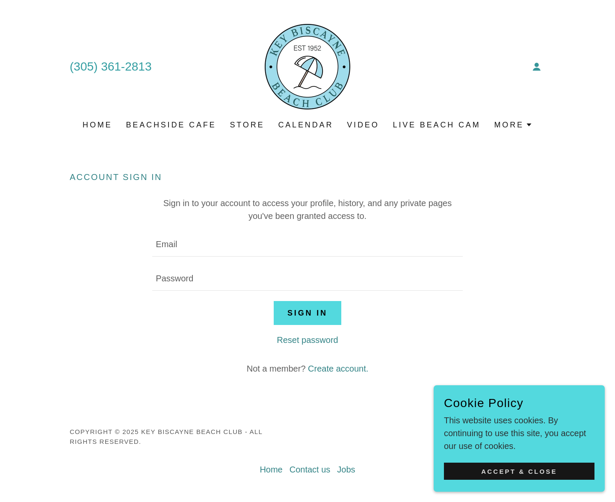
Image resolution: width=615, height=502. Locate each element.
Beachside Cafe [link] (171, 125)
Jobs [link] (346, 469)
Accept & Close (519, 483)
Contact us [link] (310, 469)
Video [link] (363, 125)
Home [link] (97, 125)
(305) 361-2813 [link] (110, 66)
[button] (536, 66)
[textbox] (307, 245)
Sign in (307, 313)
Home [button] (271, 469)
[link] (307, 66)
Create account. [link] (338, 368)
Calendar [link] (305, 125)
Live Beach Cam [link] (437, 125)
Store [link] (247, 125)
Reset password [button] (307, 340)
